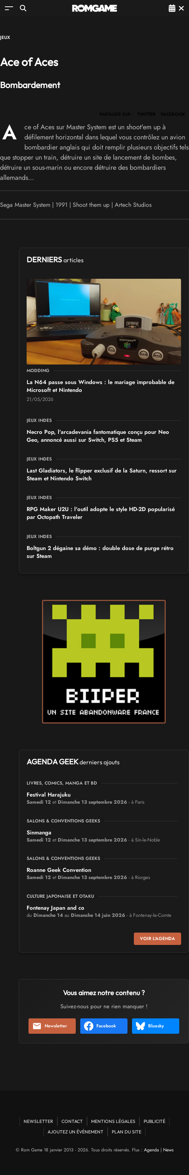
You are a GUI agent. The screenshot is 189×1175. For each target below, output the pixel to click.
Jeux (5, 37)
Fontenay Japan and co (55, 908)
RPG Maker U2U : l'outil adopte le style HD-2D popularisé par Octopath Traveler (101, 513)
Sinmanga (39, 832)
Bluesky (150, 1026)
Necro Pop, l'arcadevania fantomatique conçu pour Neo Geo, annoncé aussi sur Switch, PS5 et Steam (98, 436)
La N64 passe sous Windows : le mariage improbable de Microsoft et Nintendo (100, 386)
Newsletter (49, 1026)
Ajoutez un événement (76, 1132)
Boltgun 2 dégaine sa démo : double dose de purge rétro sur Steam (100, 552)
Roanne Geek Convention (59, 870)
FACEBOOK (173, 114)
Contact (72, 1121)
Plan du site (126, 1132)
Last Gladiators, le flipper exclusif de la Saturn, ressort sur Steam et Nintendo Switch (102, 474)
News (168, 1150)
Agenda (151, 1150)
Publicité (154, 1121)
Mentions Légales (113, 1121)
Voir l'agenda (157, 938)
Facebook (100, 1026)
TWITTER (146, 114)
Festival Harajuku (48, 795)
